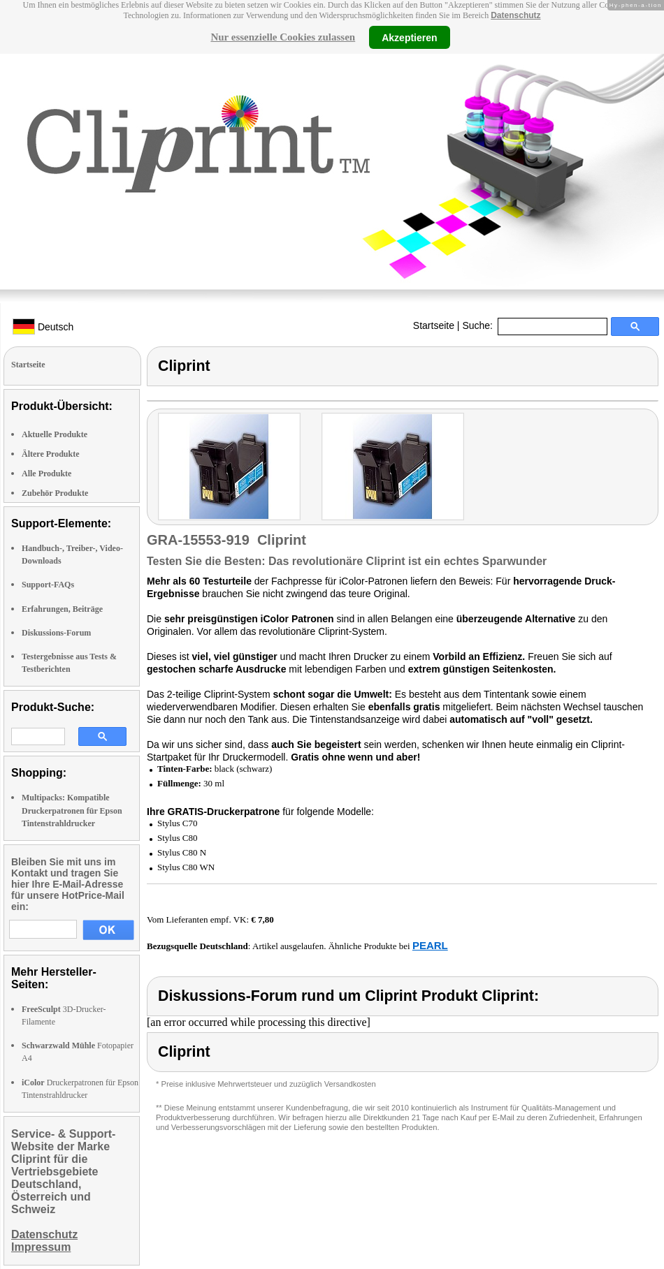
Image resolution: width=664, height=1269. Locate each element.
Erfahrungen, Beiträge (62, 609)
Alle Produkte (46, 473)
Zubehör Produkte (55, 493)
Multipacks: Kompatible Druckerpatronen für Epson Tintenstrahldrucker (72, 810)
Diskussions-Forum (56, 633)
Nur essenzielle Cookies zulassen (282, 37)
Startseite (433, 325)
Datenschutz (515, 15)
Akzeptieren (409, 37)
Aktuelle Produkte (54, 434)
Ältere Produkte (51, 454)
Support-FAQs (48, 584)
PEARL (430, 945)
